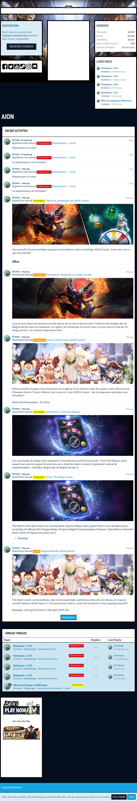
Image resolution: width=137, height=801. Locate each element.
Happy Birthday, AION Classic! (58, 551)
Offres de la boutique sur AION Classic (116, 100)
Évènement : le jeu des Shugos (63, 411)
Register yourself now (15, 35)
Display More (68, 617)
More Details (119, 797)
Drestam (105, 71)
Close (131, 797)
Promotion (77, 685)
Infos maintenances (48, 659)
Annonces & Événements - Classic (54, 688)
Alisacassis (128, 47)
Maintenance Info (47, 649)
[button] (3, 3)
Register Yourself (21, 46)
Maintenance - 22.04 (109, 68)
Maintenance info (47, 668)
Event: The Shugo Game (59, 477)
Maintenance (76, 645)
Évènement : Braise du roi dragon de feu (69, 274)
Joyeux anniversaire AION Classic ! (66, 339)
